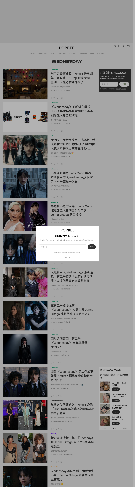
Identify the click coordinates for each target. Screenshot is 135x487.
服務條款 (71, 252)
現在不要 (67, 257)
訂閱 (91, 247)
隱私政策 (77, 252)
